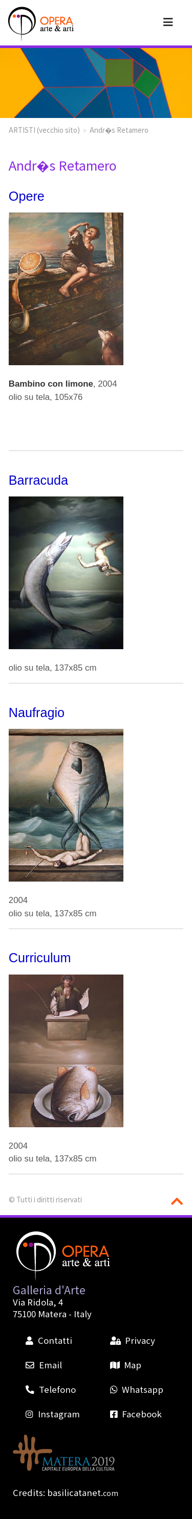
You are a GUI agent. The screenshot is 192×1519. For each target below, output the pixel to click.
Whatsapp (136, 1389)
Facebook (136, 1414)
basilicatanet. (82, 1492)
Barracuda (38, 480)
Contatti (49, 1340)
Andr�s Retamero (119, 130)
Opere (27, 196)
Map (125, 1365)
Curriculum (40, 958)
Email (43, 1365)
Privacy (132, 1340)
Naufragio (37, 712)
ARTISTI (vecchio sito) (44, 130)
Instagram (52, 1414)
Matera (52, 1314)
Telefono (50, 1389)
